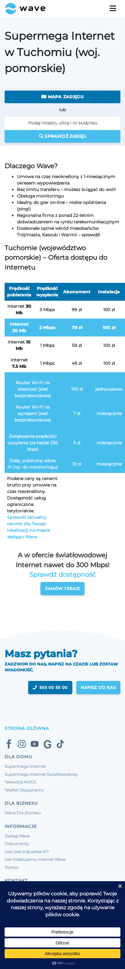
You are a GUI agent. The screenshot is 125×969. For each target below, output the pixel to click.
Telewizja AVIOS (20, 782)
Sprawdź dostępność (62, 574)
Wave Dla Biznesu (23, 812)
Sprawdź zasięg (62, 136)
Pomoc (12, 867)
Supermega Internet (25, 766)
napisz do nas (98, 687)
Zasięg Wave (17, 835)
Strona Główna (27, 728)
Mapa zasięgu (62, 97)
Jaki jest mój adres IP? (27, 851)
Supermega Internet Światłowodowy (41, 774)
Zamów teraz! (62, 588)
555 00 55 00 (50, 687)
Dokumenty (17, 843)
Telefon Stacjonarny (24, 790)
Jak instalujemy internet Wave (35, 859)
